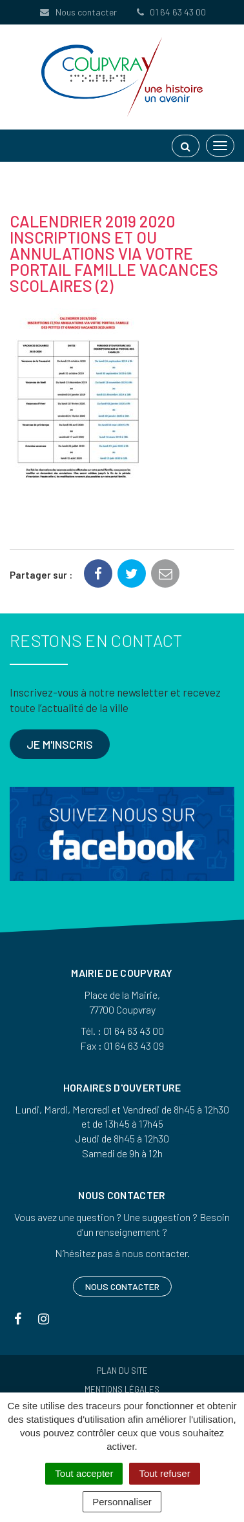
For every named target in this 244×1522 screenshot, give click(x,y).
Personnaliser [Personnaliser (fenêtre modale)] (122, 1501)
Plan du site (122, 1370)
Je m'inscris (59, 744)
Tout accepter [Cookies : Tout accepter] (84, 1473)
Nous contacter (78, 11)
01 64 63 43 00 (170, 11)
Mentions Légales (122, 1389)
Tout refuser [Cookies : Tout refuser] (164, 1473)
